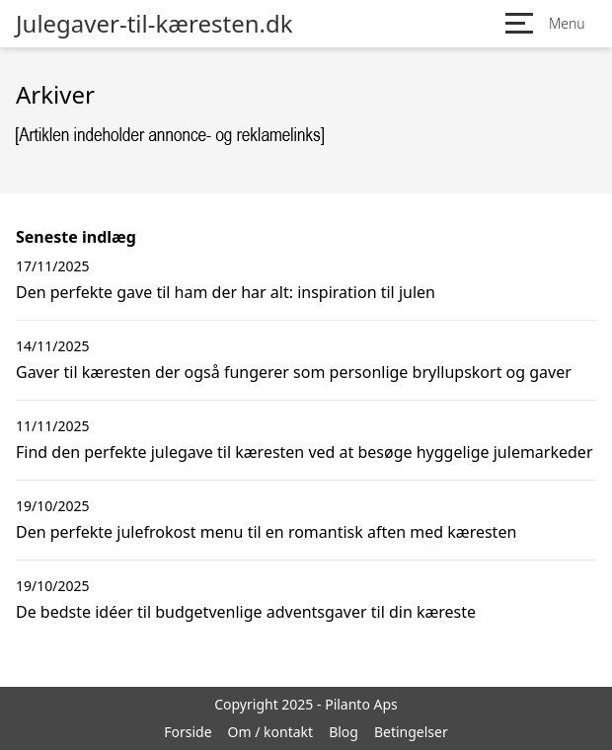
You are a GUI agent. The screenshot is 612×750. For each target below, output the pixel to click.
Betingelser (411, 731)
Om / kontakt (271, 731)
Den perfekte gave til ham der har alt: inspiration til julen (225, 292)
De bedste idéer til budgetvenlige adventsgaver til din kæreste (246, 612)
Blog (343, 731)
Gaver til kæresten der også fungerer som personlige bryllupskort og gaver (294, 372)
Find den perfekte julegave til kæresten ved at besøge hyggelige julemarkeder (304, 452)
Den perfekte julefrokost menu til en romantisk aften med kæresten (266, 532)
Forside (187, 731)
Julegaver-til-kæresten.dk (154, 23)
